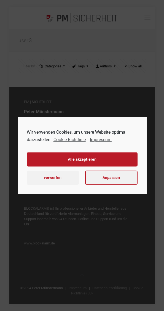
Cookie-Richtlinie (69, 139)
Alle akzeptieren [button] (82, 159)
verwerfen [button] (52, 177)
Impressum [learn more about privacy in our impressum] (101, 139)
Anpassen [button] (111, 177)
